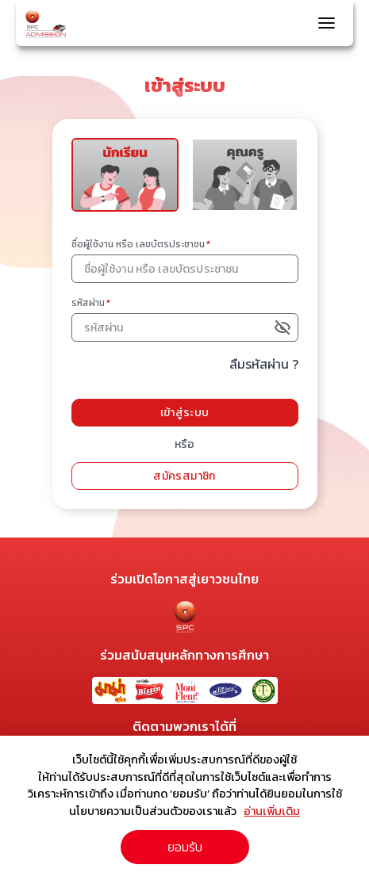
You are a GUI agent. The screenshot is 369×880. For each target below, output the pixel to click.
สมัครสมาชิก (184, 476)
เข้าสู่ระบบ (184, 412)
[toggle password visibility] (285, 327)
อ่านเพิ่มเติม (272, 811)
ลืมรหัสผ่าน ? (263, 363)
